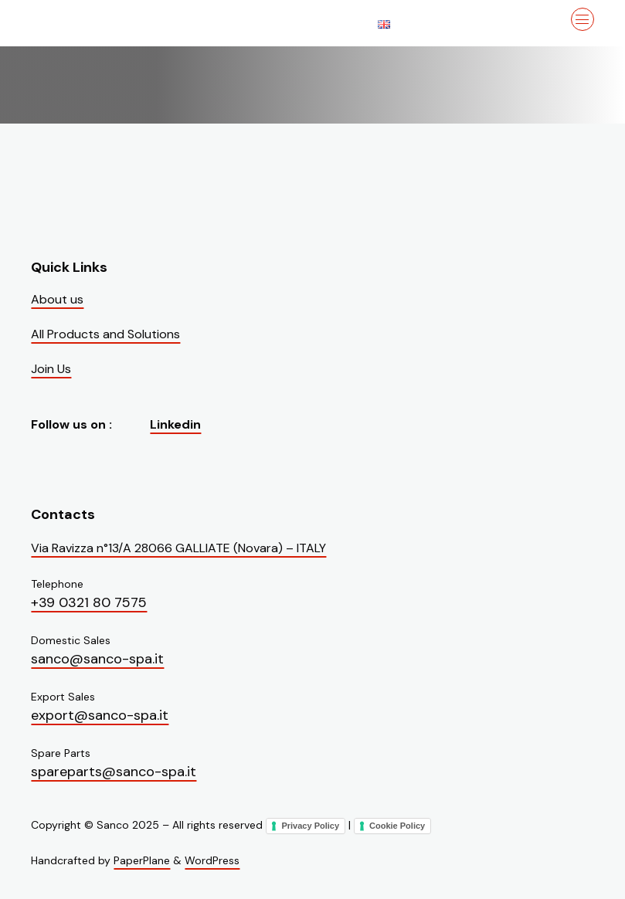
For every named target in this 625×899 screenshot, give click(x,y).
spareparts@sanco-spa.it (113, 771)
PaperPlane (142, 860)
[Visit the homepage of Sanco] (108, 23)
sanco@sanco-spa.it (97, 659)
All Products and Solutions (105, 334)
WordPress (212, 860)
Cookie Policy (397, 825)
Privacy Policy (310, 825)
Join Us (51, 369)
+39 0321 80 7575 (89, 602)
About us (57, 299)
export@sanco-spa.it (99, 715)
